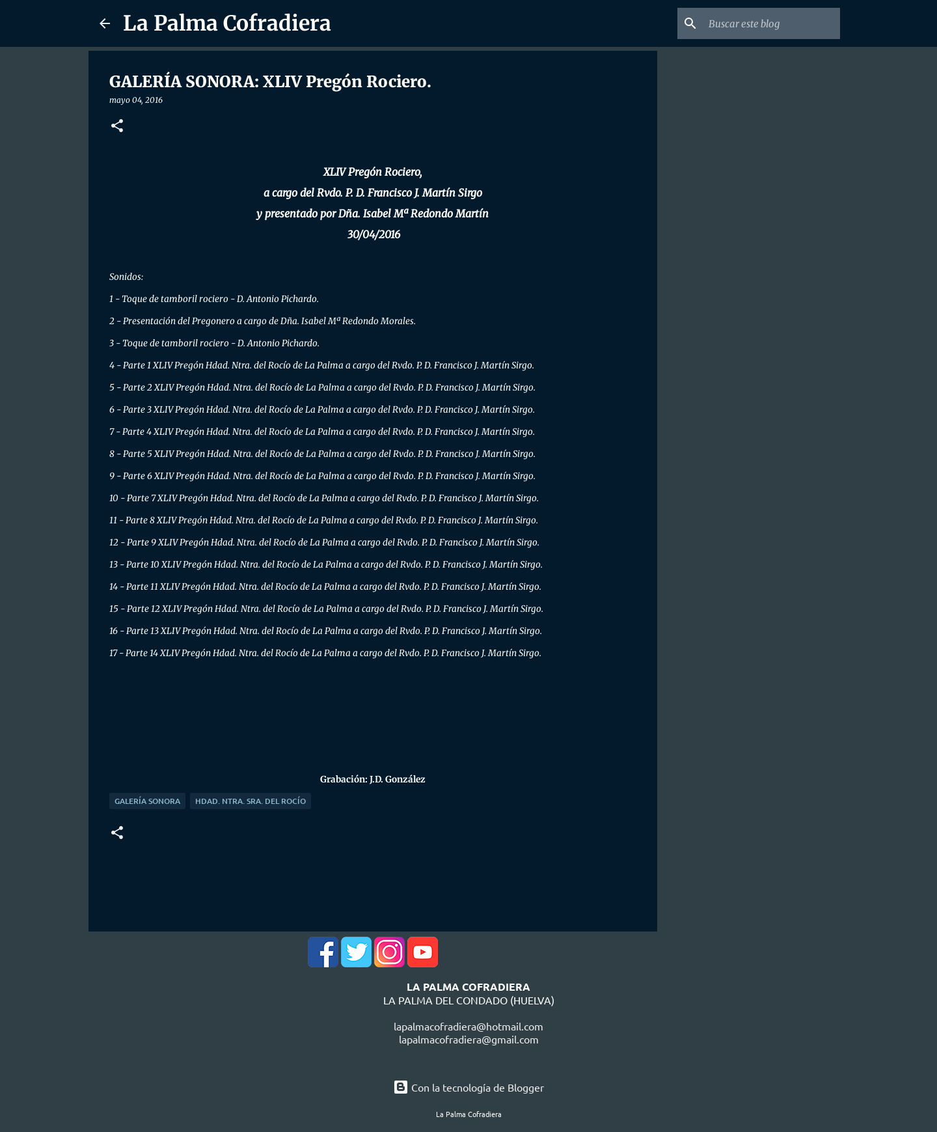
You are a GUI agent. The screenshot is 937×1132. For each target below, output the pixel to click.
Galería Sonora (147, 801)
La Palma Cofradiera (227, 23)
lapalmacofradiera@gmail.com (469, 1038)
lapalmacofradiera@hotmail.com (468, 1025)
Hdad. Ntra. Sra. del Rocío (250, 801)
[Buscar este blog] (771, 23)
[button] (117, 126)
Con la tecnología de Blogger (468, 1087)
